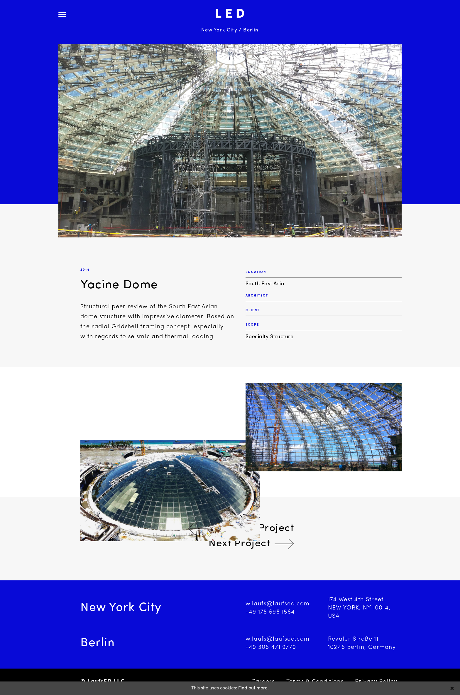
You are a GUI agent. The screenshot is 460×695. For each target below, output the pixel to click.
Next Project (239, 544)
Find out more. (253, 688)
